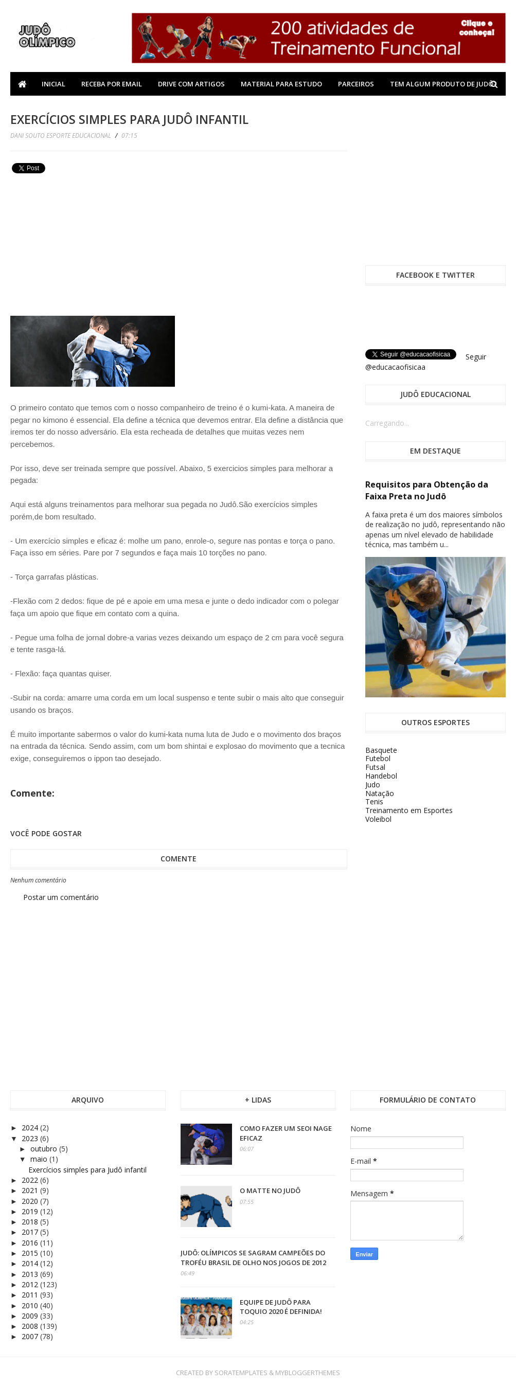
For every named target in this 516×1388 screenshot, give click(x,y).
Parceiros (356, 83)
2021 (31, 1190)
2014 (31, 1263)
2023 (31, 1138)
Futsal (375, 767)
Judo (372, 784)
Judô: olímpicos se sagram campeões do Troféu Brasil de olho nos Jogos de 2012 (253, 1257)
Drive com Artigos (191, 83)
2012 (31, 1284)
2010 (31, 1305)
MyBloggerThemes (307, 1372)
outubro (44, 1148)
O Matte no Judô (270, 1190)
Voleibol (378, 819)
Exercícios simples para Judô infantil (87, 1170)
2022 (31, 1180)
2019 (31, 1211)
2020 (31, 1201)
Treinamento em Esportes (409, 810)
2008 (31, 1326)
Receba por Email (111, 83)
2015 (31, 1253)
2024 (31, 1127)
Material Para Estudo (281, 83)
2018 (31, 1222)
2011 (31, 1295)
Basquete (381, 750)
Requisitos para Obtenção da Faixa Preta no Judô (426, 490)
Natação (379, 793)
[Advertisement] (87, 249)
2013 (31, 1274)
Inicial (53, 83)
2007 (31, 1336)
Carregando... (387, 423)
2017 (31, 1232)
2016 (31, 1243)
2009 (31, 1316)
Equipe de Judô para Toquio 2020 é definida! (281, 1306)
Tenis (374, 801)
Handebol (381, 776)
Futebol (377, 758)
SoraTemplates (241, 1372)
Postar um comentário (61, 897)
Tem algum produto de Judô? (443, 83)
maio (39, 1159)
